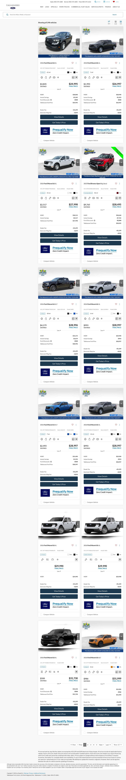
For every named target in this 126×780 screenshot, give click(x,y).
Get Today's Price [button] (59, 122)
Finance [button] (108, 7)
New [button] (41, 7)
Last (108, 745)
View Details (59, 117)
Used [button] (47, 7)
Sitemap (26, 773)
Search (114, 14)
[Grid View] (115, 23)
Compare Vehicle (49, 140)
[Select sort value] (109, 23)
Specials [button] (54, 7)
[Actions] (76, 63)
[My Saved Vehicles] (115, 2)
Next (101, 745)
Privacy (31, 773)
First (73, 745)
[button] (78, 41)
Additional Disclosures (39, 773)
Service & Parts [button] (97, 7)
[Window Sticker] (76, 77)
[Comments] (73, 77)
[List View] (120, 23)
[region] (59, 102)
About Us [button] (116, 7)
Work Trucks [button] (64, 7)
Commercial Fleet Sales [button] (80, 7)
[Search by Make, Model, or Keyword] (60, 14)
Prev (80, 745)
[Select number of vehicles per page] (117, 745)
